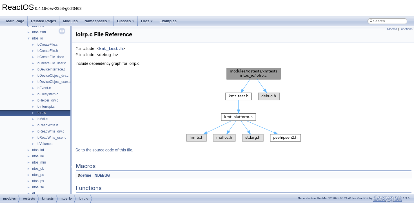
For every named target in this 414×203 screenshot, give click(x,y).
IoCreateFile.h (47, 51)
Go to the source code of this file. (104, 150)
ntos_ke (38, 156)
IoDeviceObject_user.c (53, 82)
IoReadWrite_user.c (51, 138)
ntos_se (38, 187)
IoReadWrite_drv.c (50, 131)
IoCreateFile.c (47, 45)
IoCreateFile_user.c (51, 63)
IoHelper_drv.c (47, 100)
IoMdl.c (42, 119)
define (85, 175)
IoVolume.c (45, 144)
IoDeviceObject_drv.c (52, 76)
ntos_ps (38, 181)
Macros (392, 29)
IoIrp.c (41, 113)
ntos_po (38, 175)
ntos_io (37, 38)
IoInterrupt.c (46, 107)
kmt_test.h (111, 48)
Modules (70, 21)
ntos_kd (38, 150)
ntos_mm (39, 162)
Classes (125, 21)
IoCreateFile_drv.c (50, 57)
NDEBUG (102, 175)
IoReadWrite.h (47, 125)
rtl (33, 193)
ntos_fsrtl (39, 32)
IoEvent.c (44, 88)
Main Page (15, 21)
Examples (168, 21)
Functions (406, 29)
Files (147, 21)
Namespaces (97, 21)
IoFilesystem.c (47, 94)
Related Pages (43, 21)
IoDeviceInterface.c (51, 69)
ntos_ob (38, 169)
